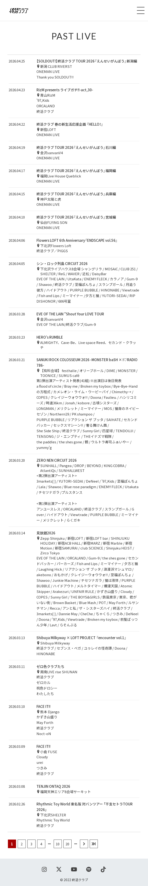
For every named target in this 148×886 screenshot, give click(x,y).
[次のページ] (84, 844)
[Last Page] (94, 844)
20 (67, 843)
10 (57, 843)
